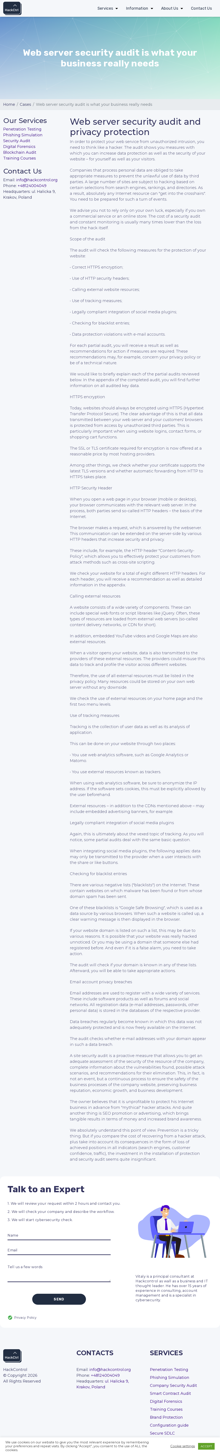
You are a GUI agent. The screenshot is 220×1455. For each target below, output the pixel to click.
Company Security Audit (173, 1385)
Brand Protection (166, 1417)
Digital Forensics (19, 146)
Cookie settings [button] (182, 1446)
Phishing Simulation (23, 135)
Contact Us (201, 8)
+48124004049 (32, 185)
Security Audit (16, 140)
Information (137, 8)
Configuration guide (169, 1425)
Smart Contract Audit (170, 1393)
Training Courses (19, 158)
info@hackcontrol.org (37, 180)
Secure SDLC (162, 1433)
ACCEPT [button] (206, 1446)
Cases (25, 104)
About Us (169, 8)
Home (9, 104)
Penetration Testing (22, 129)
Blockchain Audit (19, 152)
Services (105, 8)
